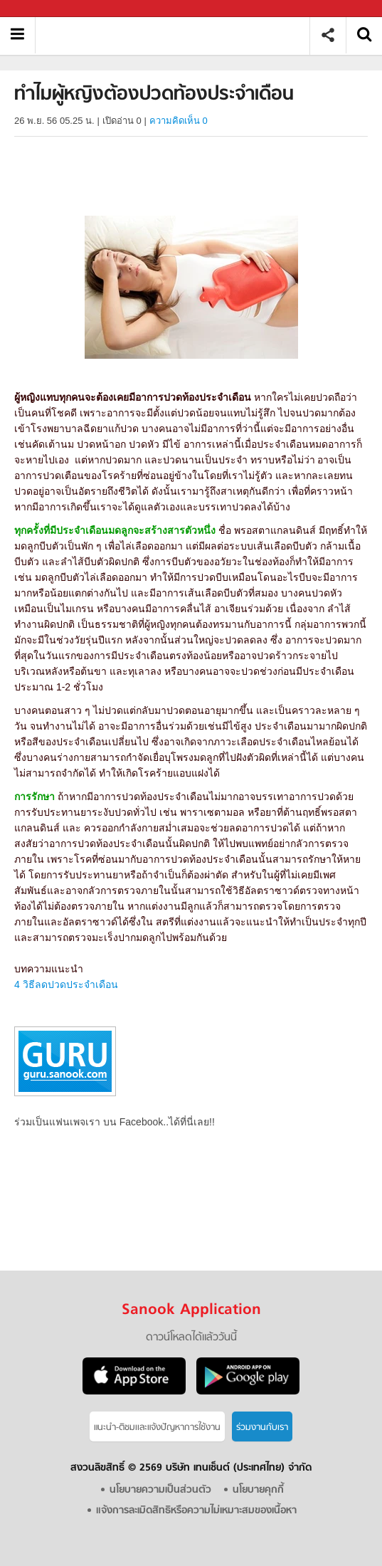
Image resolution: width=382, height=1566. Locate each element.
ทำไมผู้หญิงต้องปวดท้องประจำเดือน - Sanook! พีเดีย (177, 35)
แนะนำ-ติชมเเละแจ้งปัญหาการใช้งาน (157, 1427)
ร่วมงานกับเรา (262, 1427)
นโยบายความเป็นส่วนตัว (160, 1490)
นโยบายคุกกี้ (258, 1490)
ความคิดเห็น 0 (178, 120)
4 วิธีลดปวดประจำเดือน (66, 984)
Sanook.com (42, 9)
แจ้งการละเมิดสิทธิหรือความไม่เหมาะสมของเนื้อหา (196, 1511)
